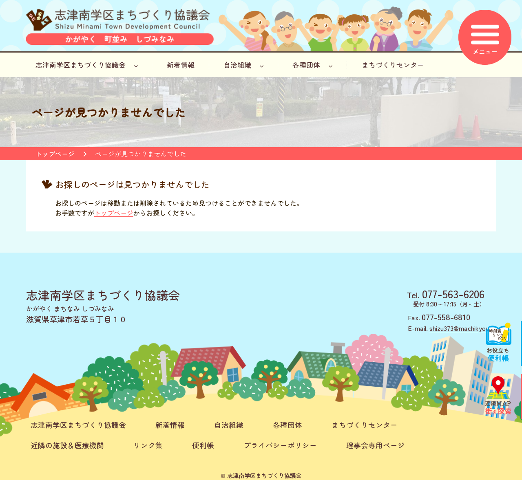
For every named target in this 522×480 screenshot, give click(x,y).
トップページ (55, 154)
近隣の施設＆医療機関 (67, 445)
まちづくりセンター (393, 65)
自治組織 (243, 65)
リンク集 (148, 445)
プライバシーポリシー (280, 445)
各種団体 (312, 65)
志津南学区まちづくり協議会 (86, 65)
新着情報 (181, 65)
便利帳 (203, 445)
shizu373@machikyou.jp (462, 328)
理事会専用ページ (375, 445)
